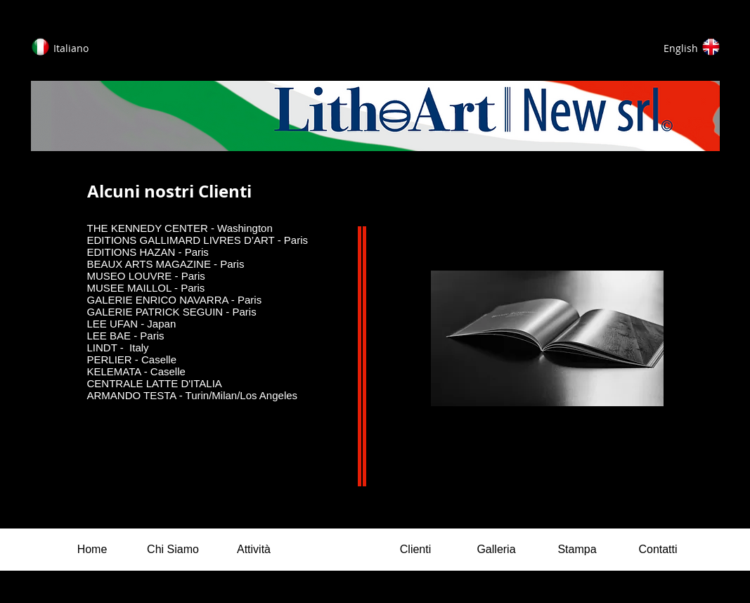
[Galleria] (496, 549)
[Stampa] (577, 549)
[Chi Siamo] (173, 549)
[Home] (92, 549)
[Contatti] (658, 549)
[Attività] (254, 549)
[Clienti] (415, 549)
